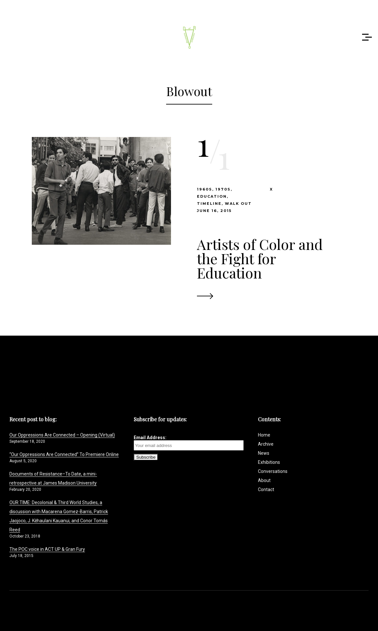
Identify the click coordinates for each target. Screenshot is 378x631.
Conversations (272, 471)
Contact (266, 489)
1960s (204, 189)
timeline (209, 203)
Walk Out (238, 203)
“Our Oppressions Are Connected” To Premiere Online (64, 454)
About (264, 480)
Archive (266, 444)
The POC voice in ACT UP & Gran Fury (47, 549)
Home (264, 435)
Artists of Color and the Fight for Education (260, 258)
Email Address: (189, 443)
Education (212, 196)
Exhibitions (269, 462)
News (263, 453)
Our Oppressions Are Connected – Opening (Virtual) (62, 435)
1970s (223, 189)
